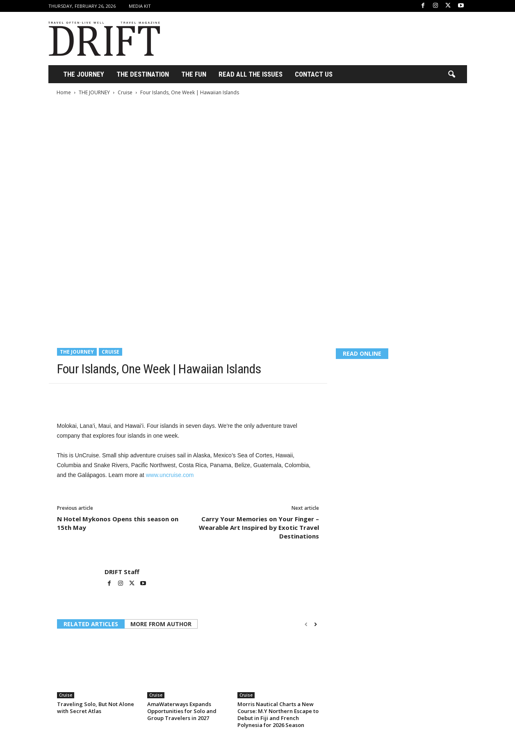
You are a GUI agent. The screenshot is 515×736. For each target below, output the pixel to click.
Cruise (125, 92)
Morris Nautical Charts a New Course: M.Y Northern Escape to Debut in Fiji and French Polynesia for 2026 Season (278, 714)
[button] (451, 75)
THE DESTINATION (142, 74)
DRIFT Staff (122, 572)
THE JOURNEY (83, 74)
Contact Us (314, 74)
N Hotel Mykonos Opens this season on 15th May (117, 523)
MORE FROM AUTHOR (160, 624)
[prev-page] (306, 624)
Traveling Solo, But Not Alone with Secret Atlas (95, 707)
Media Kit (140, 6)
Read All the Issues (251, 74)
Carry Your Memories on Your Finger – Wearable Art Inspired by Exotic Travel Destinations (259, 527)
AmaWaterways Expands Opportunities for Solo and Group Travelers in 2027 (181, 711)
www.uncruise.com (170, 475)
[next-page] (315, 624)
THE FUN (193, 74)
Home (64, 92)
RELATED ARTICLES (91, 624)
